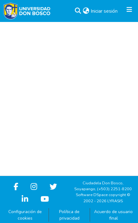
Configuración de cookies (25, 215)
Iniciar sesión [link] (104, 11)
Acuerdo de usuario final (113, 215)
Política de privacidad (69, 215)
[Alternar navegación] (129, 11)
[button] (78, 11)
